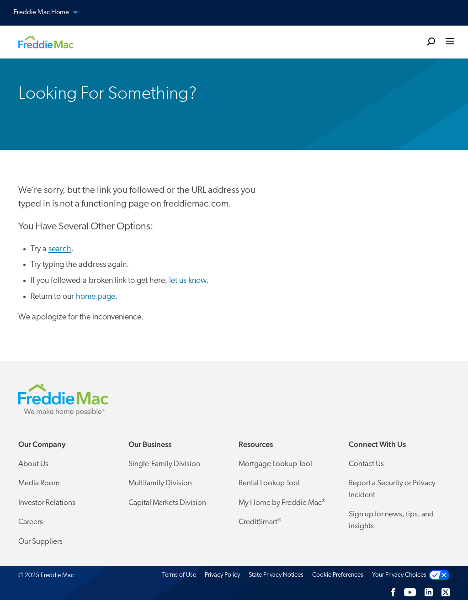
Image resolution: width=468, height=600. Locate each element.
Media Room (39, 483)
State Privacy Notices (276, 575)
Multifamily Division (160, 483)
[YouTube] (410, 592)
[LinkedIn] (428, 592)
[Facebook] (393, 592)
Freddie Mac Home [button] (51, 13)
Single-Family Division (164, 464)
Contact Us (366, 464)
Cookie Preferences (337, 575)
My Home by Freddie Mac (282, 503)
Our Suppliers (40, 542)
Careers (30, 522)
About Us (33, 464)
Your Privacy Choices (399, 575)
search (59, 249)
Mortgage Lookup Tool (275, 464)
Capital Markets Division (167, 503)
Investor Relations (46, 503)
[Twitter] (445, 592)
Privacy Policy (222, 575)
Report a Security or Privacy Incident (392, 489)
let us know (187, 280)
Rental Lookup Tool (269, 483)
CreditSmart (260, 522)
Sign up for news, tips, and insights (391, 520)
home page (95, 296)
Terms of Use (179, 575)
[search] (431, 41)
